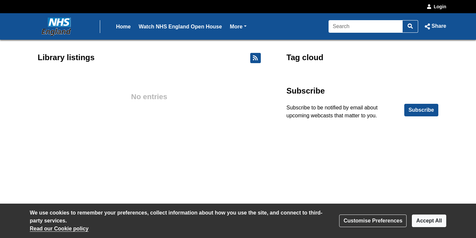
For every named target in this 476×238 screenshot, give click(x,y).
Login (436, 6)
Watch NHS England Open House (180, 26)
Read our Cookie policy (59, 228)
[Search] (366, 26)
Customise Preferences (372, 220)
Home (123, 26)
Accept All (429, 220)
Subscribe (421, 110)
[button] (434, 26)
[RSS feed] (255, 58)
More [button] (238, 25)
